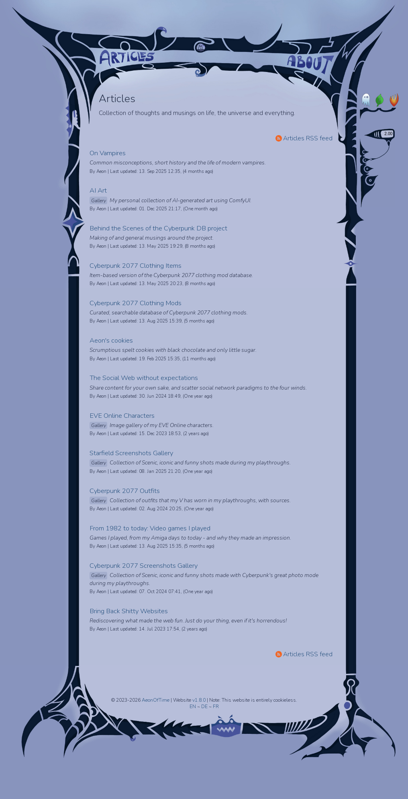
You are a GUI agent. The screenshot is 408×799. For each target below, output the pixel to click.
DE (205, 706)
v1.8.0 (199, 700)
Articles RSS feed (304, 138)
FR (216, 706)
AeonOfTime (155, 700)
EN (193, 706)
